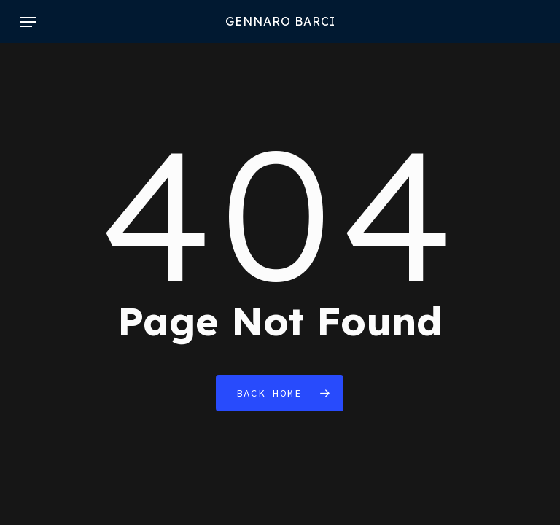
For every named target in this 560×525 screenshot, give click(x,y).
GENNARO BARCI (280, 21)
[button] (28, 22)
